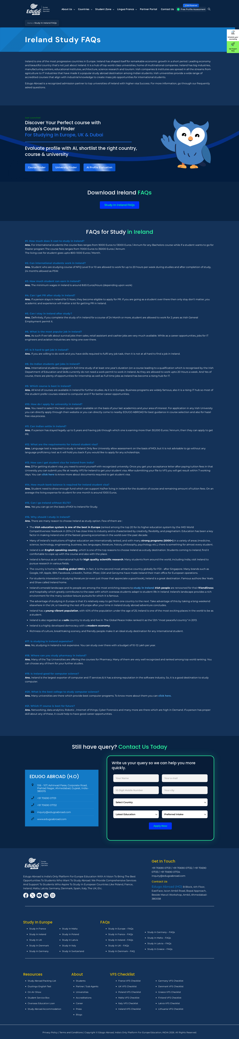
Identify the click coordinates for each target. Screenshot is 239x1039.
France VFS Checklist (129, 980)
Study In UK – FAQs (118, 945)
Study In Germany (39, 951)
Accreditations (84, 997)
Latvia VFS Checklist (169, 1003)
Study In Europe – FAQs (120, 928)
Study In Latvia (70, 940)
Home (30, 23)
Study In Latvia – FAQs (159, 943)
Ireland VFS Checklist (129, 1009)
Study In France (37, 928)
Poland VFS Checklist (129, 992)
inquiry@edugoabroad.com (52, 812)
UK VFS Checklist (127, 986)
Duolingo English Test (39, 986)
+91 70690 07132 (45, 805)
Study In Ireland (37, 934)
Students (81, 980)
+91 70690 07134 (170, 871)
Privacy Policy (50, 1032)
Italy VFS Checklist (128, 1003)
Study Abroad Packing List (42, 980)
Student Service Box (38, 997)
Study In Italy (69, 945)
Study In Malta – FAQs (159, 937)
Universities (82, 992)
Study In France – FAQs (120, 934)
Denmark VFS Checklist (171, 986)
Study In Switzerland (73, 951)
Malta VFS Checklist (128, 997)
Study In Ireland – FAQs (120, 940)
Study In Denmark (39, 945)
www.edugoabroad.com (50, 819)
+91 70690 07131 (45, 798)
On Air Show (34, 992)
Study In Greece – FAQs (159, 949)
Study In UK (35, 940)
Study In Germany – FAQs (161, 932)
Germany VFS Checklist (170, 980)
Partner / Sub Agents (87, 986)
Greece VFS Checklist (169, 992)
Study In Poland (70, 934)
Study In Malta (69, 928)
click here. (164, 695)
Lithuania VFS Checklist (170, 1009)
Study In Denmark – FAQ (121, 951)
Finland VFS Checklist (169, 997)
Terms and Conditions (71, 1032)
